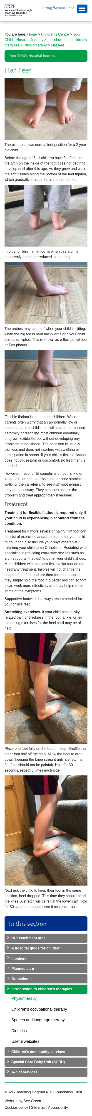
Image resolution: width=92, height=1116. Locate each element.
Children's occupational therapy (39, 1009)
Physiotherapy (35, 45)
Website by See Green (23, 1101)
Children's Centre (55, 34)
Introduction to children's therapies (41, 989)
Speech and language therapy (38, 1020)
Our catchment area (28, 938)
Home (32, 34)
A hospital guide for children (35, 948)
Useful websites (25, 1041)
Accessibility (58, 1107)
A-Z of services (24, 1072)
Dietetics (19, 1031)
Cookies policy (16, 1107)
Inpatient (19, 958)
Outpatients (21, 979)
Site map (38, 1107)
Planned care (22, 969)
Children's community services (38, 1052)
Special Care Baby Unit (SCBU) (38, 1062)
